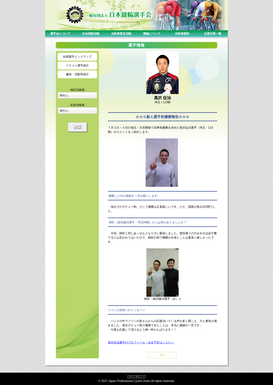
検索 (77, 127)
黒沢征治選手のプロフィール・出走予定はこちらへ (141, 342)
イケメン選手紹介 (77, 65)
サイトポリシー (136, 377)
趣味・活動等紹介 (77, 74)
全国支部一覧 (212, 33)
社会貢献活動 (90, 33)
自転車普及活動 (121, 33)
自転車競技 (182, 33)
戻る (162, 355)
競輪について (151, 33)
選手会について (60, 33)
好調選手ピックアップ (77, 56)
